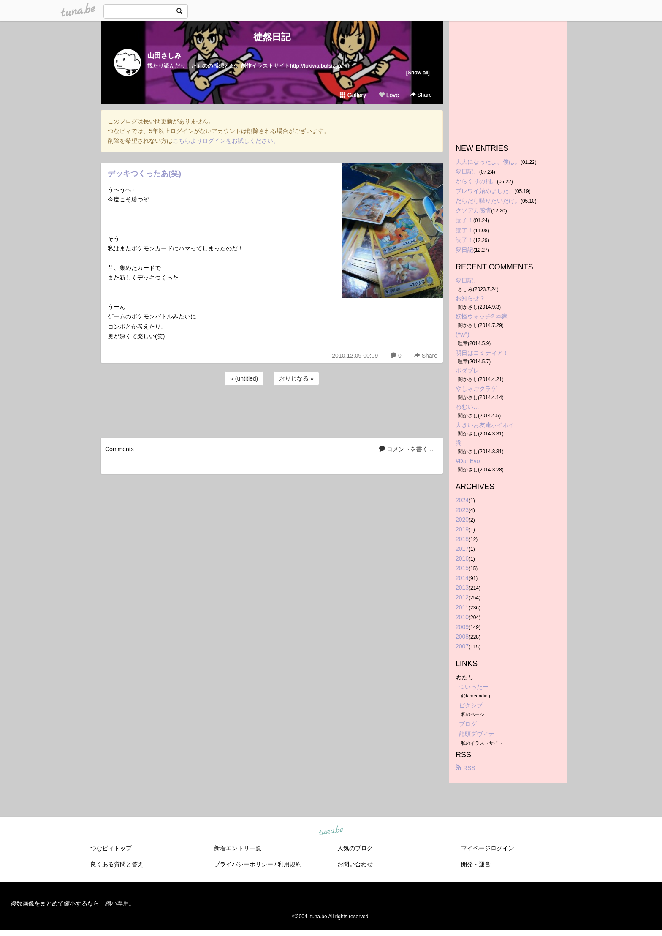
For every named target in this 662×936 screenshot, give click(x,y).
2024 (462, 500)
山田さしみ (164, 55)
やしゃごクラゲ (476, 388)
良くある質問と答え (117, 864)
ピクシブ (471, 705)
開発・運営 (476, 864)
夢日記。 (467, 171)
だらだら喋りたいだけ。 (488, 200)
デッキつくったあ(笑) (144, 173)
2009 (462, 626)
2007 (462, 646)
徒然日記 (271, 37)
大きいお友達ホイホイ (485, 425)
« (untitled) (244, 378)
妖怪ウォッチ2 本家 (482, 316)
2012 (462, 597)
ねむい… (467, 406)
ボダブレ (467, 370)
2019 (462, 529)
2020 (462, 519)
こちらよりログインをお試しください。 (226, 140)
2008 (462, 636)
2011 (462, 607)
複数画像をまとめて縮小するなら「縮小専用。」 (76, 903)
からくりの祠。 (476, 181)
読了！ (464, 220)
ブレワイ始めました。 (485, 191)
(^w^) (462, 334)
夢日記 (464, 249)
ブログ (468, 724)
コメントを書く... (406, 449)
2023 (462, 509)
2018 (462, 539)
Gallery (353, 95)
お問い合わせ (355, 864)
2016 (462, 558)
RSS (465, 768)
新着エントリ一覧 (237, 848)
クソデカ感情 (473, 210)
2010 (462, 617)
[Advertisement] (272, 410)
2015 (462, 568)
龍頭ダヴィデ (476, 733)
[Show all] (418, 72)
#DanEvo (468, 460)
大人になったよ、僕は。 (488, 161)
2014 (462, 577)
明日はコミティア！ (482, 352)
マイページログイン (487, 848)
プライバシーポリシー (243, 864)
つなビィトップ (111, 848)
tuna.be (330, 830)
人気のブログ (355, 848)
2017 (462, 548)
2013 (462, 587)
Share (421, 95)
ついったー (473, 686)
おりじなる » (296, 378)
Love (389, 95)
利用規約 (289, 864)
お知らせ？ (470, 298)
